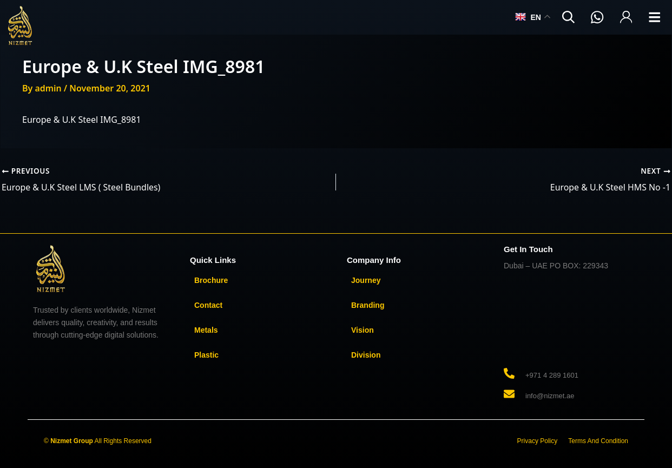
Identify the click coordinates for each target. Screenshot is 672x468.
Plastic (206, 354)
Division (365, 354)
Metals (206, 329)
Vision (362, 329)
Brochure (211, 279)
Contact (208, 304)
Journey (365, 279)
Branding (367, 304)
